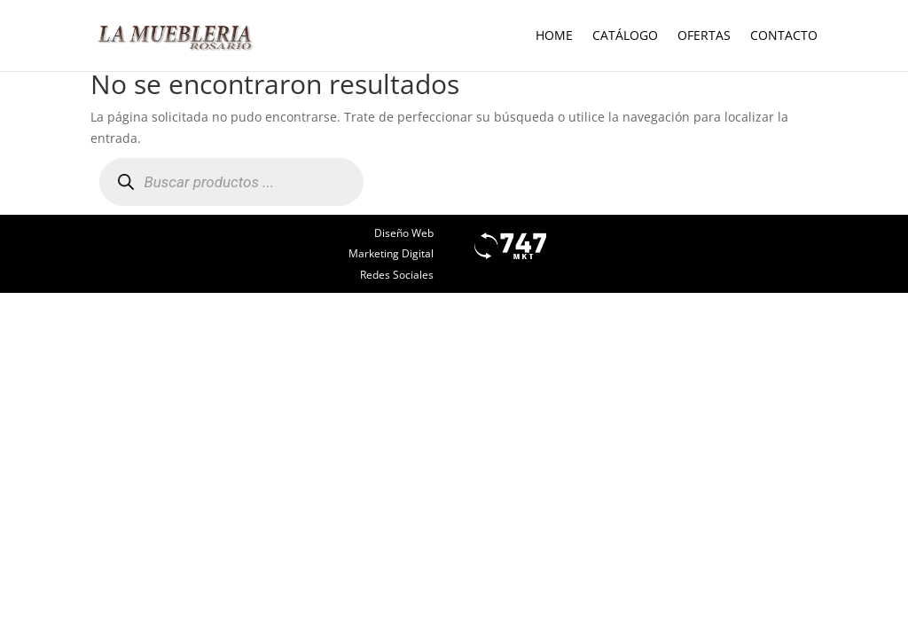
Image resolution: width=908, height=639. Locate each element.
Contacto (784, 36)
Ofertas (704, 36)
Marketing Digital (391, 253)
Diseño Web (404, 233)
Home (554, 36)
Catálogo (625, 36)
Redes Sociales (397, 274)
